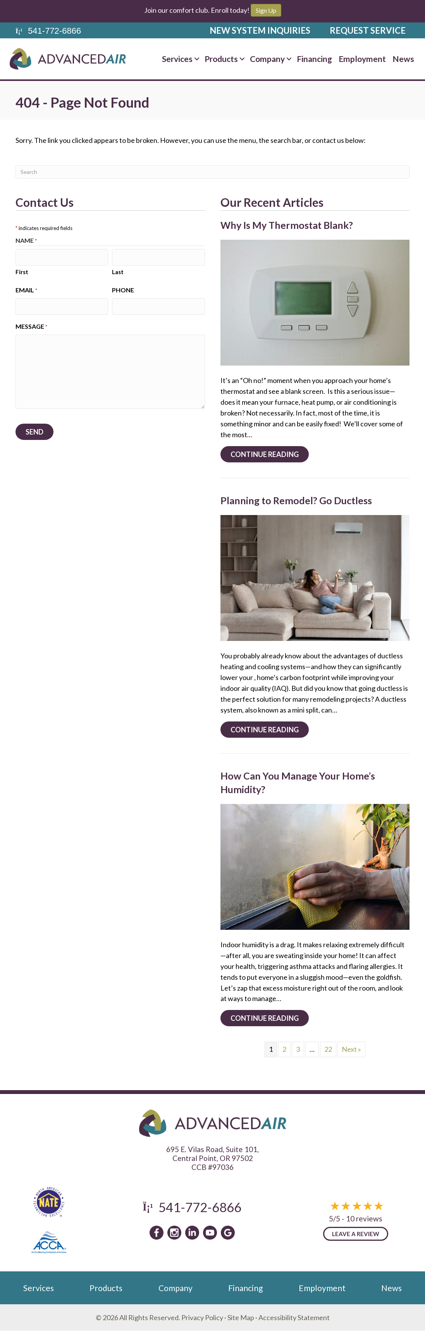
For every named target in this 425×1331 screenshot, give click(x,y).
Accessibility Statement (294, 1317)
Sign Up (266, 10)
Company (267, 59)
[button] (197, 58)
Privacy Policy (202, 1317)
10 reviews (364, 1218)
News (403, 59)
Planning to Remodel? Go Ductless (296, 500)
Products (221, 59)
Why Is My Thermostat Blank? (286, 225)
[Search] (212, 172)
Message (31, 324)
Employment (362, 59)
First (21, 270)
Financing (314, 59)
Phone (123, 288)
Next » (351, 1049)
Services (177, 59)
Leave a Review (355, 1233)
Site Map (240, 1317)
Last (118, 270)
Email (26, 289)
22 (328, 1049)
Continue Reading (270, 454)
